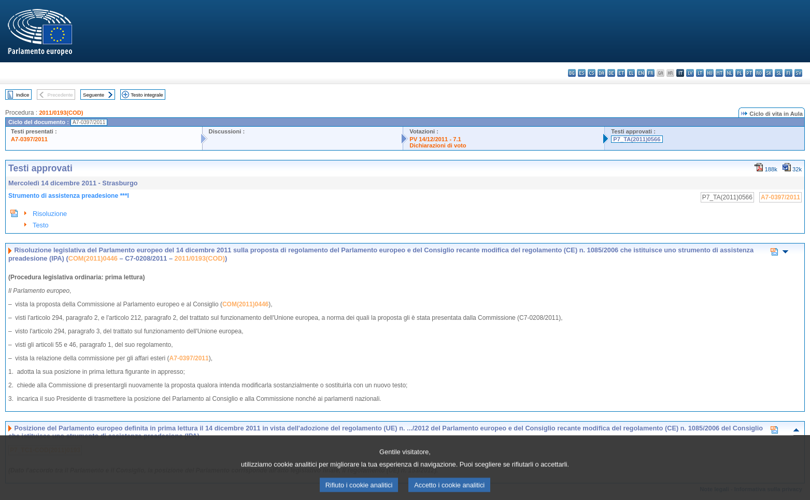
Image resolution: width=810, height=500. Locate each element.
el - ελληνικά (631, 73)
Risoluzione (50, 214)
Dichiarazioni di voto (437, 145)
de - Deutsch (611, 73)
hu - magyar (710, 73)
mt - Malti (719, 73)
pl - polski (739, 73)
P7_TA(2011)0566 (636, 139)
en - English (641, 73)
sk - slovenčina (769, 73)
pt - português (749, 73)
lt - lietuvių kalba (700, 73)
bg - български (572, 73)
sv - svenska (798, 73)
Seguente (93, 95)
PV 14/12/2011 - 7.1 (435, 139)
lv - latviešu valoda (690, 73)
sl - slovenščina (779, 73)
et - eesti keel (621, 73)
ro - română (759, 73)
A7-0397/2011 (29, 139)
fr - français (651, 73)
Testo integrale (147, 95)
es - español (582, 73)
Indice (23, 95)
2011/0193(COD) (61, 113)
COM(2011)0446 (93, 258)
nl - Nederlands (729, 73)
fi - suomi (788, 73)
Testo (41, 225)
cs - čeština (591, 73)
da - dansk (601, 73)
